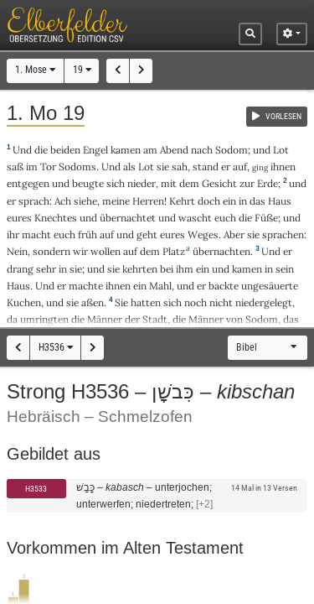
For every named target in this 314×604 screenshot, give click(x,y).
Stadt (154, 319)
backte (223, 285)
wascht (195, 217)
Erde (267, 183)
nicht (221, 302)
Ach (62, 201)
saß (15, 166)
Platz (173, 251)
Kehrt (182, 201)
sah (180, 166)
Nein (17, 251)
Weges (203, 234)
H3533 (36, 488)
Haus (279, 201)
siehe (85, 201)
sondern (51, 251)
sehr (46, 269)
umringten (44, 319)
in (243, 201)
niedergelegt (263, 302)
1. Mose (35, 70)
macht (36, 234)
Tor (48, 166)
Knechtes (55, 217)
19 (82, 70)
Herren (148, 201)
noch (195, 302)
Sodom (231, 149)
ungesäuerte (269, 285)
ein (229, 201)
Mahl (160, 285)
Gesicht (219, 183)
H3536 (56, 347)
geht (146, 234)
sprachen (283, 234)
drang (20, 269)
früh (87, 234)
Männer (104, 319)
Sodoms (77, 166)
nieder (141, 183)
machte (86, 285)
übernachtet (128, 217)
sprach (33, 201)
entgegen (28, 183)
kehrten (139, 269)
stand (206, 166)
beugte (88, 183)
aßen (92, 302)
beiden (65, 149)
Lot (281, 149)
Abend (174, 149)
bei (166, 269)
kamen (126, 149)
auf (240, 166)
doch (209, 201)
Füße (266, 217)
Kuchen (24, 302)
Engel (95, 149)
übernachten (221, 251)
